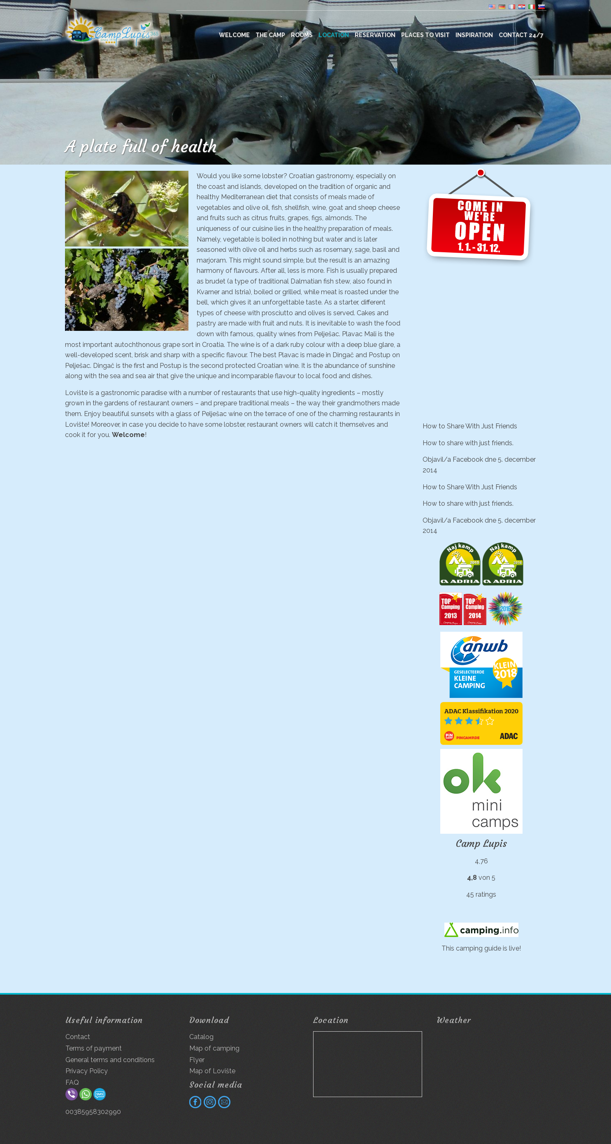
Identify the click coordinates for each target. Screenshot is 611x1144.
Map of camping (214, 1048)
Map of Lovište (212, 1071)
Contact (77, 1037)
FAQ (72, 1082)
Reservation (375, 35)
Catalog (201, 1037)
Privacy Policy (86, 1071)
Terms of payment (93, 1048)
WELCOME (234, 35)
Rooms (302, 35)
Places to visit (425, 35)
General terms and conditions (110, 1060)
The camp (270, 35)
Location (333, 35)
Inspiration (474, 35)
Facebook (468, 459)
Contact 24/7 (521, 35)
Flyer (196, 1060)
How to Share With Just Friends (470, 426)
